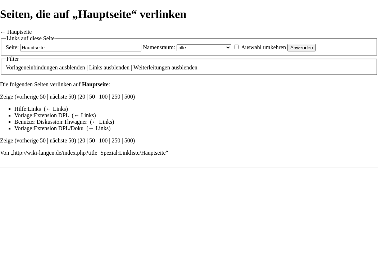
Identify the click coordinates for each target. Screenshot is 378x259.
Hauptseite (19, 32)
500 (128, 97)
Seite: (12, 47)
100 (103, 97)
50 (92, 97)
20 (82, 97)
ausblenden (72, 67)
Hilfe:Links (27, 109)
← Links (56, 109)
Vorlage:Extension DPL (41, 115)
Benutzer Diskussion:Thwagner (50, 122)
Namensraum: (159, 47)
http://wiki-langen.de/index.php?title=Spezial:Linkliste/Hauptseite (89, 153)
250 (116, 97)
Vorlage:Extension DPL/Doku (48, 128)
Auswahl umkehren (263, 47)
